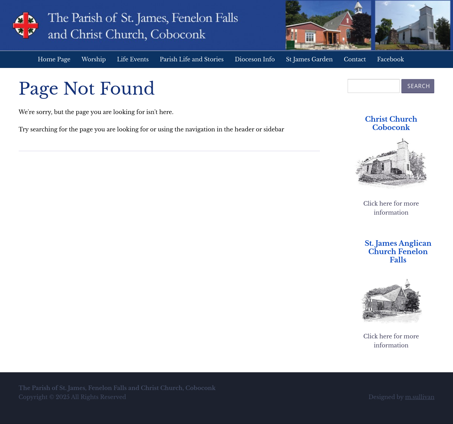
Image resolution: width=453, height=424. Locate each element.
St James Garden (309, 59)
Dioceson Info (255, 59)
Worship (93, 59)
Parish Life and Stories (192, 59)
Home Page (54, 59)
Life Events (133, 59)
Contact (355, 59)
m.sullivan (420, 396)
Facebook (390, 59)
